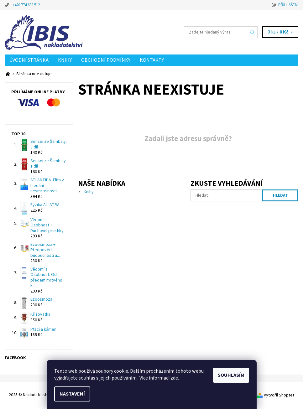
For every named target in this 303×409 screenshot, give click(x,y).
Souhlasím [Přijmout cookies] (231, 375)
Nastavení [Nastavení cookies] (72, 394)
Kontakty (152, 60)
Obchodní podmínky (105, 60)
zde (174, 378)
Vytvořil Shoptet (279, 395)
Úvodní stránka (29, 60)
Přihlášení (288, 5)
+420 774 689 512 (26, 5)
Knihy (65, 60)
